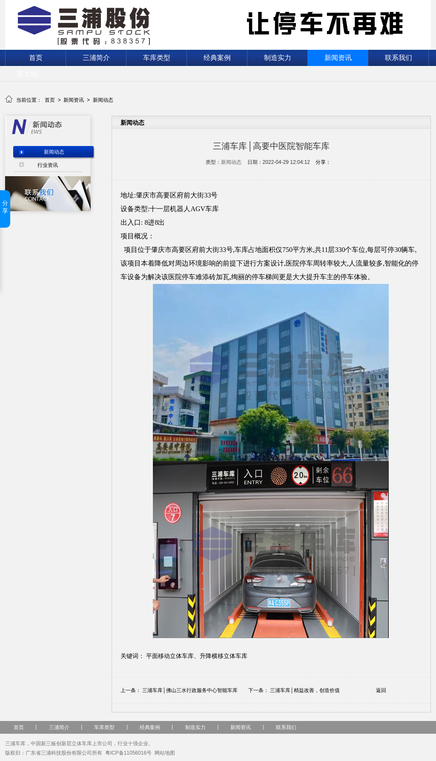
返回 (381, 690)
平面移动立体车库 (170, 655)
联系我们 (398, 57)
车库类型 (156, 57)
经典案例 (217, 57)
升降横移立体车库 (223, 655)
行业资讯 (47, 165)
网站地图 (165, 753)
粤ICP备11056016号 (128, 753)
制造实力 (277, 57)
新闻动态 (103, 100)
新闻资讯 (338, 57)
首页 (36, 57)
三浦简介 (96, 57)
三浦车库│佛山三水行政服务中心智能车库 (190, 690)
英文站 (27, 73)
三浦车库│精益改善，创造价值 (305, 690)
